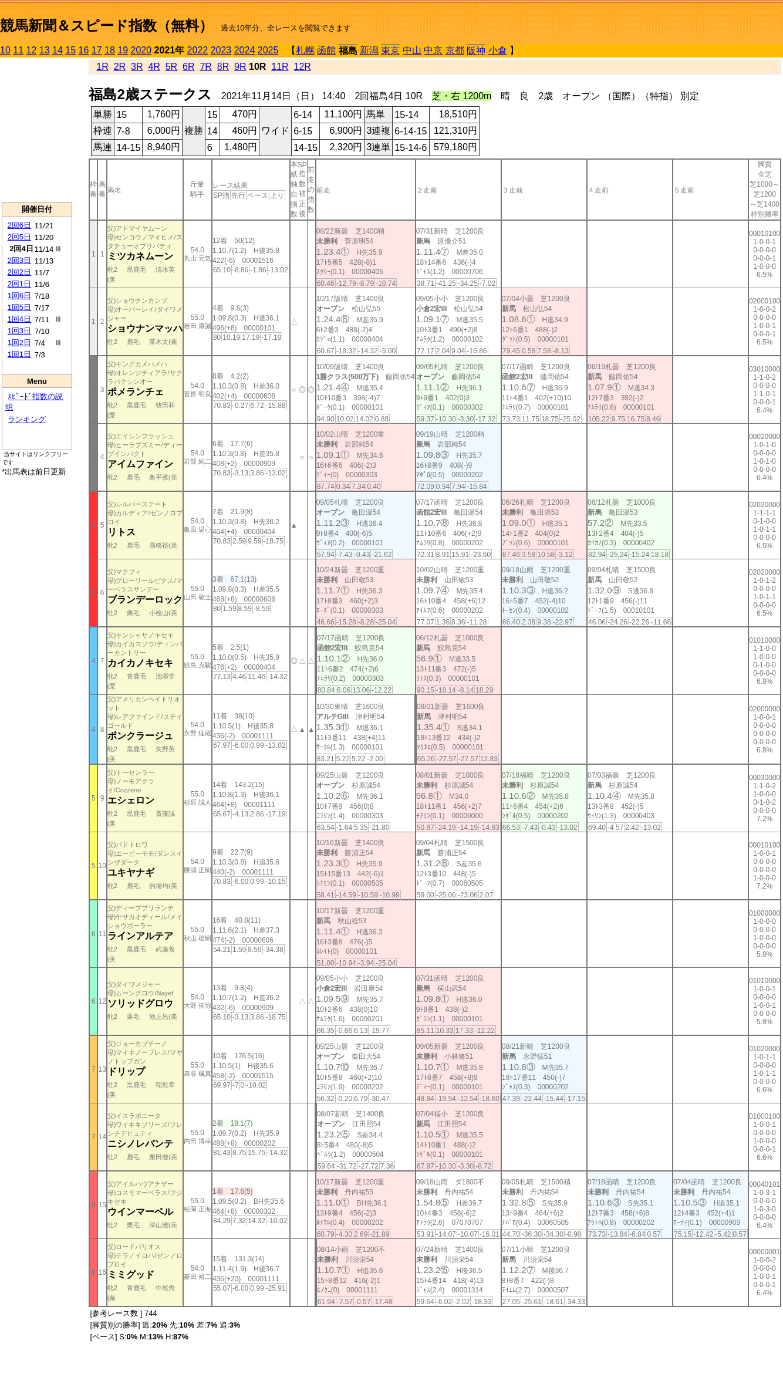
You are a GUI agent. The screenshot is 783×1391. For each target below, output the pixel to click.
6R (188, 67)
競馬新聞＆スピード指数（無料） (106, 25)
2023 (221, 50)
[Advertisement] (37, 129)
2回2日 (19, 272)
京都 (455, 50)
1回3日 (19, 330)
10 (5, 50)
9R (240, 67)
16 (84, 50)
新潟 (369, 50)
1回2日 (19, 342)
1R (102, 67)
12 (31, 50)
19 (122, 50)
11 (18, 50)
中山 (412, 50)
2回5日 (19, 236)
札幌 (305, 50)
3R (137, 67)
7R (205, 67)
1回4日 (19, 319)
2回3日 (19, 260)
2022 (197, 50)
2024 (244, 50)
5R (171, 67)
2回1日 (19, 283)
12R (302, 67)
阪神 (476, 51)
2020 (141, 50)
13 (44, 50)
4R (154, 67)
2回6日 (19, 225)
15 (70, 50)
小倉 (497, 50)
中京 (433, 50)
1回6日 (19, 295)
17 (97, 50)
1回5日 (19, 307)
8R (223, 67)
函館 (326, 50)
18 (109, 50)
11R (279, 67)
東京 (390, 51)
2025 (268, 50)
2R (120, 67)
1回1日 (19, 354)
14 (57, 50)
